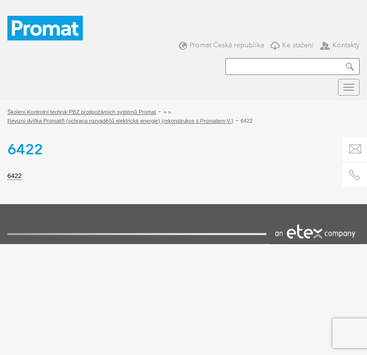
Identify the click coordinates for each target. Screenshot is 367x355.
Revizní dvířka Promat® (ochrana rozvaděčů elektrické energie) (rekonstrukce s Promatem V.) (120, 121)
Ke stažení (292, 45)
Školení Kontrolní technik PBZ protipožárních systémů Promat (81, 112)
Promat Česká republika (221, 45)
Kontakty (340, 45)
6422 (14, 175)
